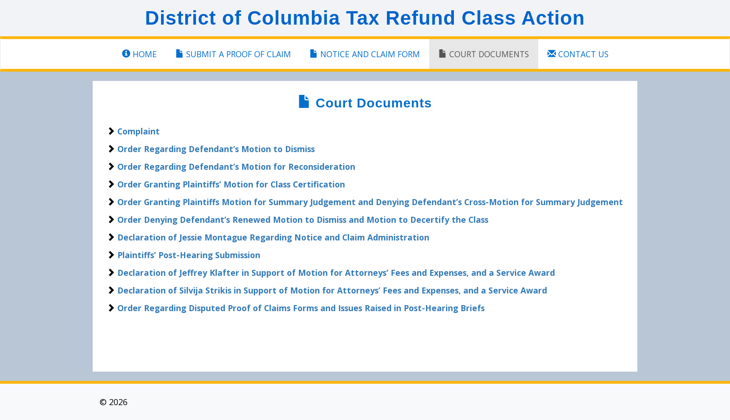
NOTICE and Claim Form (365, 54)
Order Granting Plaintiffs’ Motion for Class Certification (231, 184)
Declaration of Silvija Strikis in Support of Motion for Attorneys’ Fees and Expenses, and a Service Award (332, 290)
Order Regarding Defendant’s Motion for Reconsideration (236, 166)
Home (139, 54)
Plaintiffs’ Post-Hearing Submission (188, 254)
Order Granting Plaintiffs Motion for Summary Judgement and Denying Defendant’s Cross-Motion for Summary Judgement (370, 201)
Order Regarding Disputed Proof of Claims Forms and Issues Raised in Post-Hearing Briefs (301, 307)
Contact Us (578, 54)
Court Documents (484, 54)
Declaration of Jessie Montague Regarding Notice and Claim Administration (273, 237)
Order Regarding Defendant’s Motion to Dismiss (216, 148)
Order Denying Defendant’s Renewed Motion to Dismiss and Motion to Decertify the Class (302, 219)
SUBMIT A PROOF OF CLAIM (233, 54)
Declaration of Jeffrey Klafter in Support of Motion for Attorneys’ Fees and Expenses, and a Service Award (336, 272)
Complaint (138, 131)
